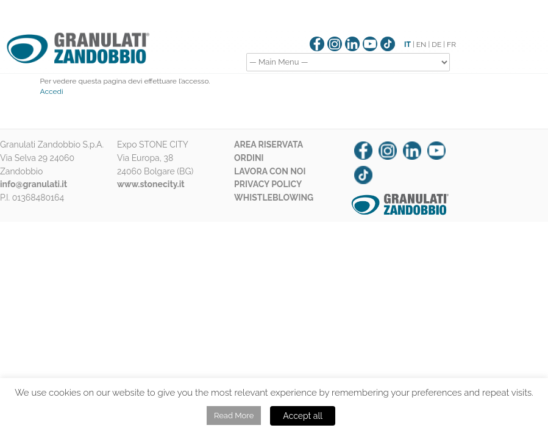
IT (407, 44)
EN (421, 44)
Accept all (302, 416)
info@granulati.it (33, 184)
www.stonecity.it (151, 184)
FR (451, 44)
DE (436, 44)
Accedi (51, 91)
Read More (234, 415)
